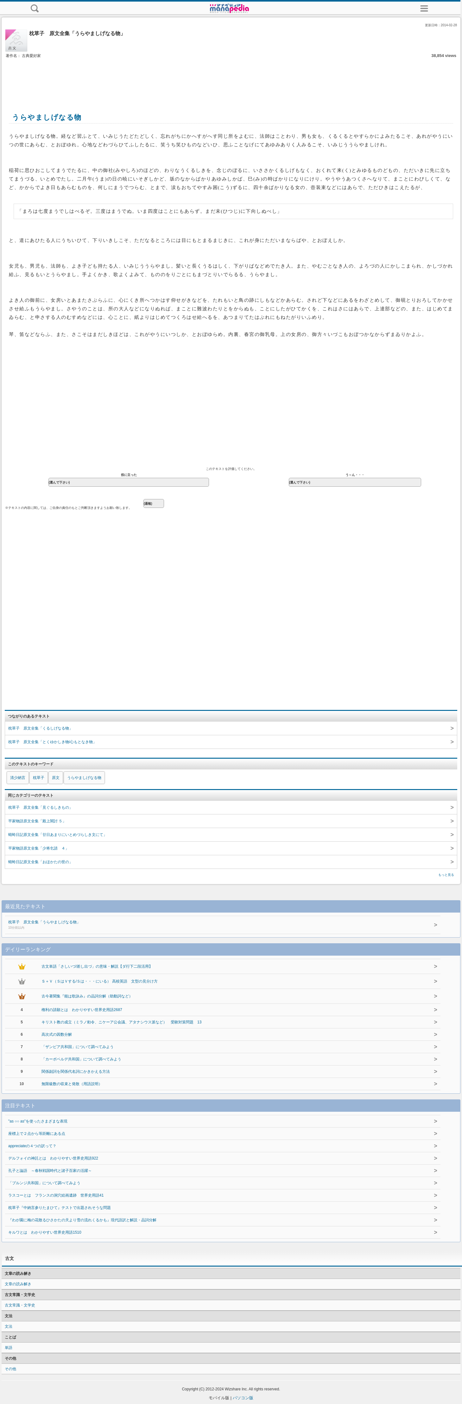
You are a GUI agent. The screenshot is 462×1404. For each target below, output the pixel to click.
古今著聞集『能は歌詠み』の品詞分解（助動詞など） (87, 996)
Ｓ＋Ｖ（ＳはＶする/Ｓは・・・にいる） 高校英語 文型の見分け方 (99, 981)
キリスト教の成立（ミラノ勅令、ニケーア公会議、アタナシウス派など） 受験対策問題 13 (121, 1022)
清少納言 (17, 777)
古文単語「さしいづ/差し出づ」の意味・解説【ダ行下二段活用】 (97, 966)
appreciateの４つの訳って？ (32, 1146)
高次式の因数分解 (56, 1034)
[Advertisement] (231, 78)
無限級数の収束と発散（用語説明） (71, 1084)
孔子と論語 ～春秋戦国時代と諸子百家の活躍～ (50, 1170)
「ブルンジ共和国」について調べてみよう (44, 1183)
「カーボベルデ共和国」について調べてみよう (81, 1059)
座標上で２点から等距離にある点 (36, 1133)
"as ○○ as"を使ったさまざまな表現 (37, 1121)
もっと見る (446, 874)
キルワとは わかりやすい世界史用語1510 (44, 1232)
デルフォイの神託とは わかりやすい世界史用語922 (53, 1158)
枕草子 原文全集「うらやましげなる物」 (198, 925)
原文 (56, 777)
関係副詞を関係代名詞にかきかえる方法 (75, 1071)
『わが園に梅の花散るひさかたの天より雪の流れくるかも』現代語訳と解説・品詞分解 (82, 1220)
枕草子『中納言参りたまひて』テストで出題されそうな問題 (59, 1207)
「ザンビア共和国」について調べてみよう (77, 1047)
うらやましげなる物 (84, 777)
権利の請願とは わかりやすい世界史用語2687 (81, 1010)
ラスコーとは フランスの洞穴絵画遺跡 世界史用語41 (56, 1195)
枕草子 (38, 777)
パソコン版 (243, 1397)
